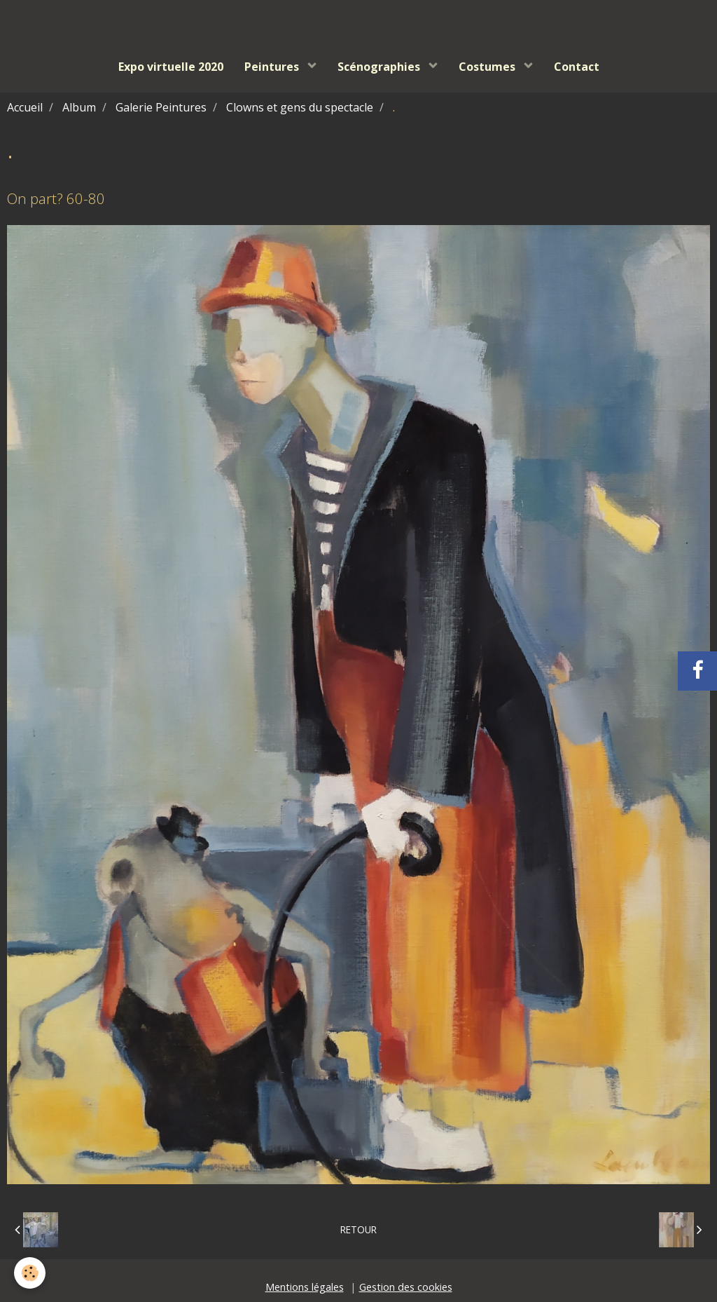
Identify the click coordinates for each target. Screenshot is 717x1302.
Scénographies (380, 66)
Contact (576, 66)
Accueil (25, 107)
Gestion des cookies (405, 1287)
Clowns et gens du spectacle (299, 107)
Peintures (273, 66)
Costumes (488, 66)
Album (79, 107)
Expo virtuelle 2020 (170, 66)
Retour (358, 1229)
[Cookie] (30, 1273)
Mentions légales (304, 1287)
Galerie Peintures (161, 107)
